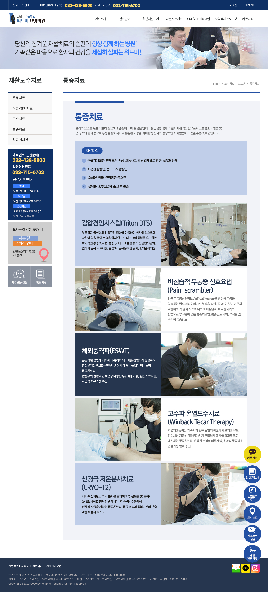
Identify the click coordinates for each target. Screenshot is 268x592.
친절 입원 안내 (21, 5)
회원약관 (37, 566)
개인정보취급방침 (19, 566)
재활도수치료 (174, 18)
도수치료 (19, 118)
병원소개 (100, 18)
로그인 (233, 5)
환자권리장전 (53, 566)
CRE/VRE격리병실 (198, 18)
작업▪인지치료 (23, 108)
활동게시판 (20, 139)
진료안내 (124, 18)
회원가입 (250, 5)
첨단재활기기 (151, 18)
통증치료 (19, 129)
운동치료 (19, 97)
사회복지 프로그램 (226, 18)
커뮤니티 (247, 18)
